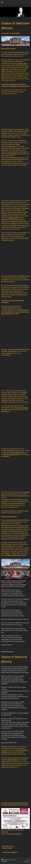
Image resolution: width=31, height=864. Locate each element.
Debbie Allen (13, 154)
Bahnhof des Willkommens (9, 516)
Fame (11, 157)
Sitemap (13, 859)
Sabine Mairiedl (13, 217)
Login (28, 859)
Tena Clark (12, 146)
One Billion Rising (22, 63)
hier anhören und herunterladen (10, 33)
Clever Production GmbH (17, 452)
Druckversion (6, 859)
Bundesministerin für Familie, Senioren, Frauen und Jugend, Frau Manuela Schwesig (15, 311)
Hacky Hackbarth (22, 750)
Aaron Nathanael (12, 759)
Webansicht (26, 861)
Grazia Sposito (11, 450)
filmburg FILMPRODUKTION (12, 454)
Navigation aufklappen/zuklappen (15, 2)
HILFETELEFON (9, 310)
